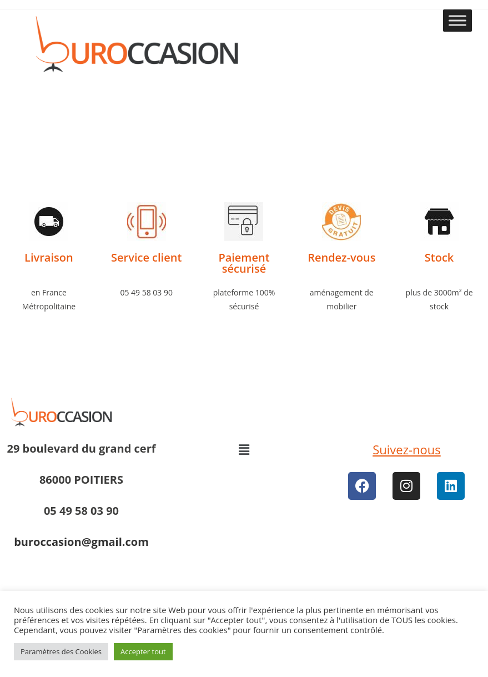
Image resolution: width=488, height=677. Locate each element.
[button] (243, 449)
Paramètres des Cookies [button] (61, 651)
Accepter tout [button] (143, 651)
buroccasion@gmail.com (81, 541)
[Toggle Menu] (457, 20)
